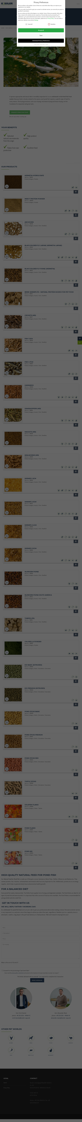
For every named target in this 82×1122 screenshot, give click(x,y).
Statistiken (51, 23)
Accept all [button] (41, 30)
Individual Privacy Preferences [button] (41, 40)
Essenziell (28, 23)
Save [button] (41, 35)
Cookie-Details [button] (36, 44)
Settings (36, 19)
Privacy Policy (51, 18)
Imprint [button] (47, 44)
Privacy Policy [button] (42, 44)
